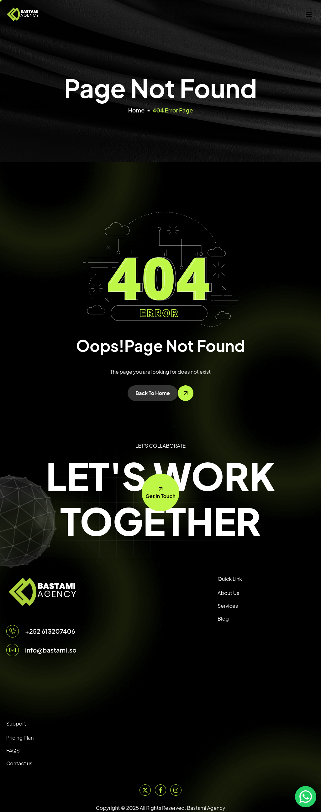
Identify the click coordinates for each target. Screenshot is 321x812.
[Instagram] (176, 790)
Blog (223, 618)
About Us (228, 593)
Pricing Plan (20, 737)
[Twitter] (145, 790)
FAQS (13, 750)
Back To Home (152, 393)
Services (228, 605)
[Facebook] (160, 790)
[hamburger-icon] (309, 14)
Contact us (19, 763)
